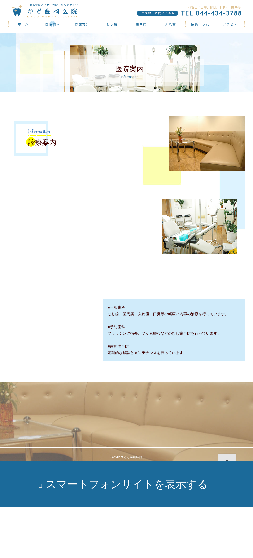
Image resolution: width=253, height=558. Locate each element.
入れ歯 (171, 24)
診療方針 (82, 24)
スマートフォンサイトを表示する (126, 484)
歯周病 (141, 24)
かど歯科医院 (23, 24)
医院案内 (52, 24)
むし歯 (111, 24)
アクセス (230, 24)
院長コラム (200, 24)
